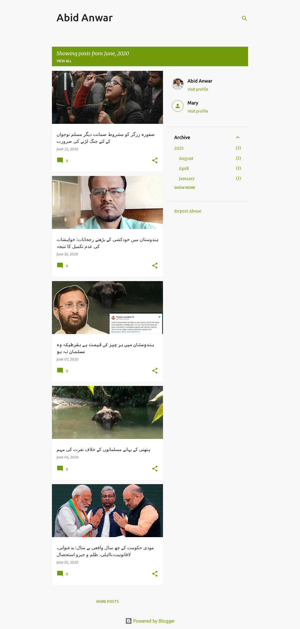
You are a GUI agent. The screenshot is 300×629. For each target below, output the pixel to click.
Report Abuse (187, 211)
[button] (154, 161)
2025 (179, 148)
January (187, 178)
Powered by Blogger (150, 621)
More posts (107, 601)
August (186, 158)
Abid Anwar (85, 17)
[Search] (244, 18)
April (184, 168)
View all (64, 61)
